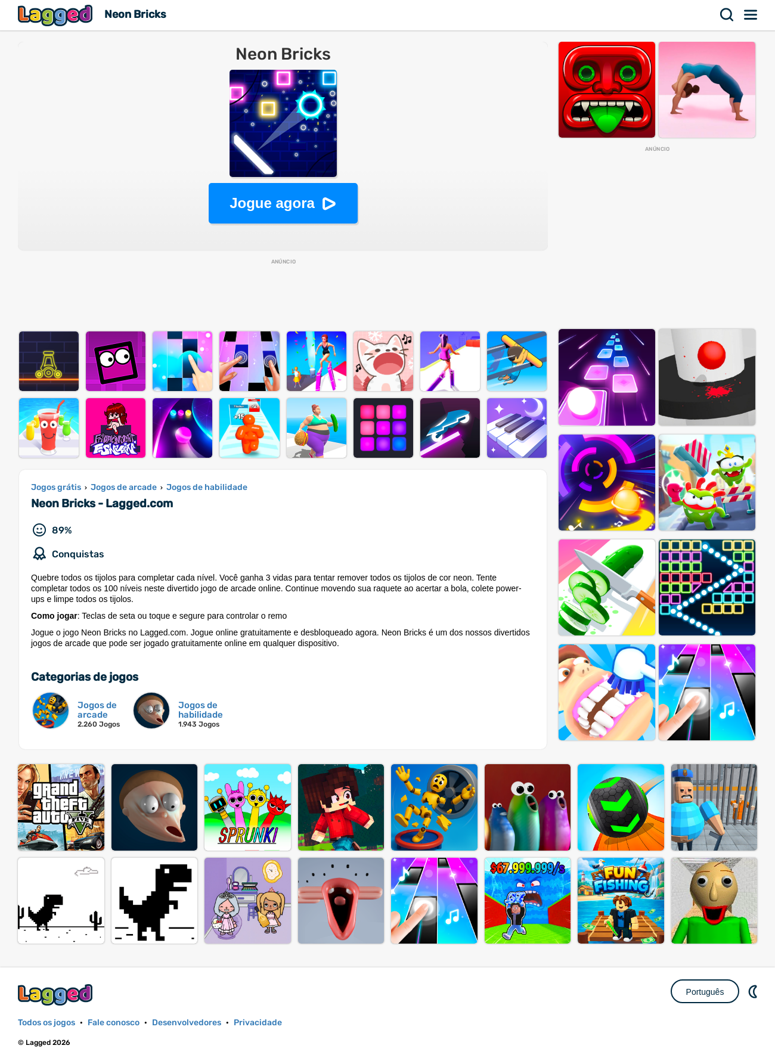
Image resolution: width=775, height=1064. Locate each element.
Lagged (56, 15)
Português (705, 992)
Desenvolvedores (186, 1023)
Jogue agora (272, 203)
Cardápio (751, 15)
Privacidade (258, 1023)
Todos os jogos (46, 1023)
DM (754, 991)
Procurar (727, 15)
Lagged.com (56, 994)
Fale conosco (114, 1023)
